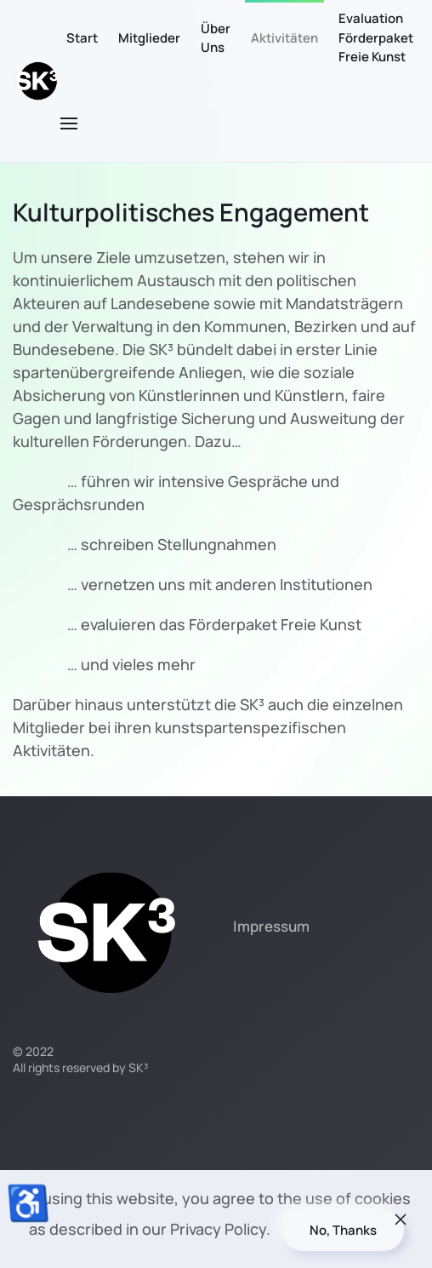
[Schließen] (400, 1219)
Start (82, 38)
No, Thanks (343, 1230)
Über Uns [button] (215, 38)
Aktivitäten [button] (284, 38)
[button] (68, 123)
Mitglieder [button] (149, 38)
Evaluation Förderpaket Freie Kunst (375, 37)
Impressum (271, 926)
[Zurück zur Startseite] (36, 81)
